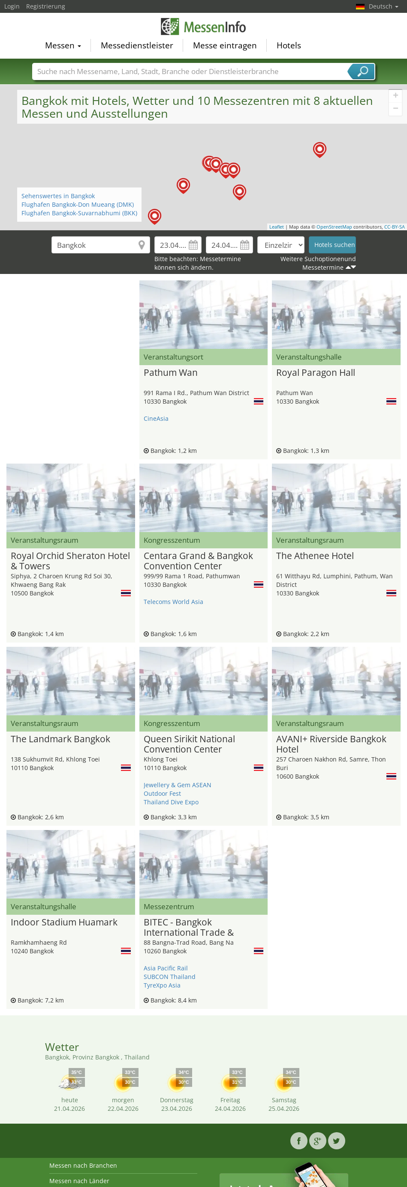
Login (12, 6)
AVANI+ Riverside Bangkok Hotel (331, 744)
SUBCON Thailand (170, 977)
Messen (63, 45)
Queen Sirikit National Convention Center (189, 744)
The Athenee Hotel (315, 556)
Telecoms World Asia (173, 602)
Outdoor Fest (162, 793)
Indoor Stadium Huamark (64, 922)
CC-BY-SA (394, 226)
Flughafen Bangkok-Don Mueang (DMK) (77, 204)
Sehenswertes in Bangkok (58, 196)
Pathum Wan (171, 372)
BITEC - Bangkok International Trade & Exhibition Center (189, 927)
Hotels (289, 45)
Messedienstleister (137, 45)
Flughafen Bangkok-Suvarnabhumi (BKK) (79, 213)
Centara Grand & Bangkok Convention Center (198, 561)
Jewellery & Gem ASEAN (177, 785)
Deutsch (383, 6)
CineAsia (156, 418)
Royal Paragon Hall (315, 372)
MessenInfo (204, 26)
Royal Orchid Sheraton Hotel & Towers (70, 561)
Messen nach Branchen (83, 1165)
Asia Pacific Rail (166, 968)
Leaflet (276, 226)
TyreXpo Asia (162, 985)
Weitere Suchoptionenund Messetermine (318, 263)
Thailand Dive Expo (171, 802)
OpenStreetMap (334, 226)
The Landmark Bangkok (60, 739)
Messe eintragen (225, 45)
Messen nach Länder (79, 1181)
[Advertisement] (70, 293)
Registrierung (45, 6)
